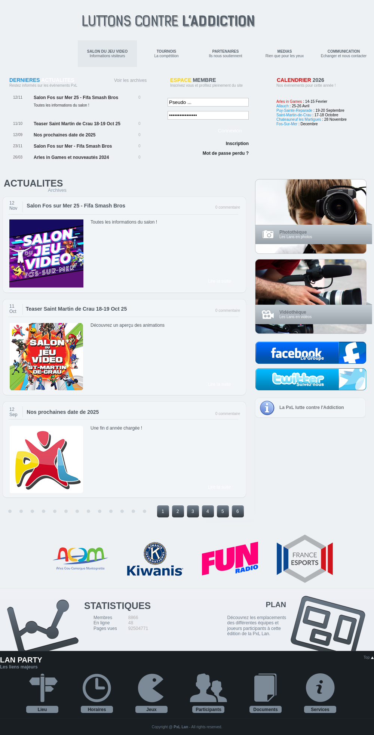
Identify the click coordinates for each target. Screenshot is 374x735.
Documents (265, 709)
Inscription (237, 143)
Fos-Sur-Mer (286, 124)
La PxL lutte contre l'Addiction (311, 407)
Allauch (282, 106)
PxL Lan (181, 727)
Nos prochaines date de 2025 (64, 135)
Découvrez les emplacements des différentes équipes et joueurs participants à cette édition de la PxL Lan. (256, 625)
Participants (208, 709)
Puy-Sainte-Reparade (294, 110)
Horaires (97, 709)
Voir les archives (130, 80)
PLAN (276, 604)
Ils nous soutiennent (225, 53)
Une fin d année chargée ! (116, 428)
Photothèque (293, 232)
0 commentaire (227, 207)
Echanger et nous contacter (344, 53)
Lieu (42, 709)
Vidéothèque (292, 312)
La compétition (166, 53)
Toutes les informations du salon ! (124, 222)
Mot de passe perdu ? (226, 153)
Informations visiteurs (107, 53)
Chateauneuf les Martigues (298, 119)
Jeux (151, 709)
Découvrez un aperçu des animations (128, 325)
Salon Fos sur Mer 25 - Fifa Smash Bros (76, 97)
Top (369, 657)
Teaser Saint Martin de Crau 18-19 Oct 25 (77, 123)
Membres (103, 617)
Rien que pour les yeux (285, 53)
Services (320, 709)
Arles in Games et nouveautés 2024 (71, 157)
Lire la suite (219, 281)
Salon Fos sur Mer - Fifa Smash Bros (73, 146)
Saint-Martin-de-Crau (293, 115)
